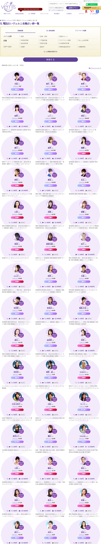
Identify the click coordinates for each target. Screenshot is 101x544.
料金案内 (56, 13)
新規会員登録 (19, 13)
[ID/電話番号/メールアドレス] (56, 3)
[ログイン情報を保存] (49, 7)
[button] (92, 8)
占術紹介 (69, 13)
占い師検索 (32, 13)
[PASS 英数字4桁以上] (72, 3)
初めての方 (7, 13)
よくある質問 (94, 13)
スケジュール (44, 13)
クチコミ (81, 13)
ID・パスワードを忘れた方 (56, 10)
